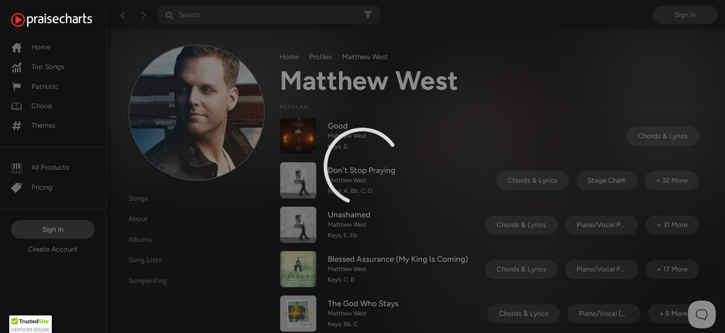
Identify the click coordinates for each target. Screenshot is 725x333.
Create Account (53, 249)
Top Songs (37, 66)
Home (30, 47)
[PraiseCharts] (63, 20)
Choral (31, 106)
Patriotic (34, 86)
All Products (40, 167)
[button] (30, 324)
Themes (33, 125)
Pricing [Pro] (31, 187)
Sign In (53, 229)
